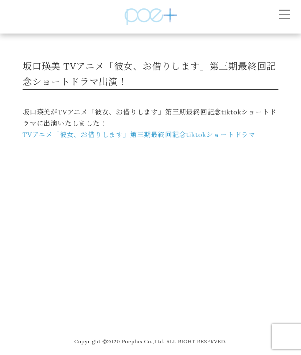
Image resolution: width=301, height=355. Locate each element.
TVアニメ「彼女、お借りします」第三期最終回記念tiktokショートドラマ (139, 134)
